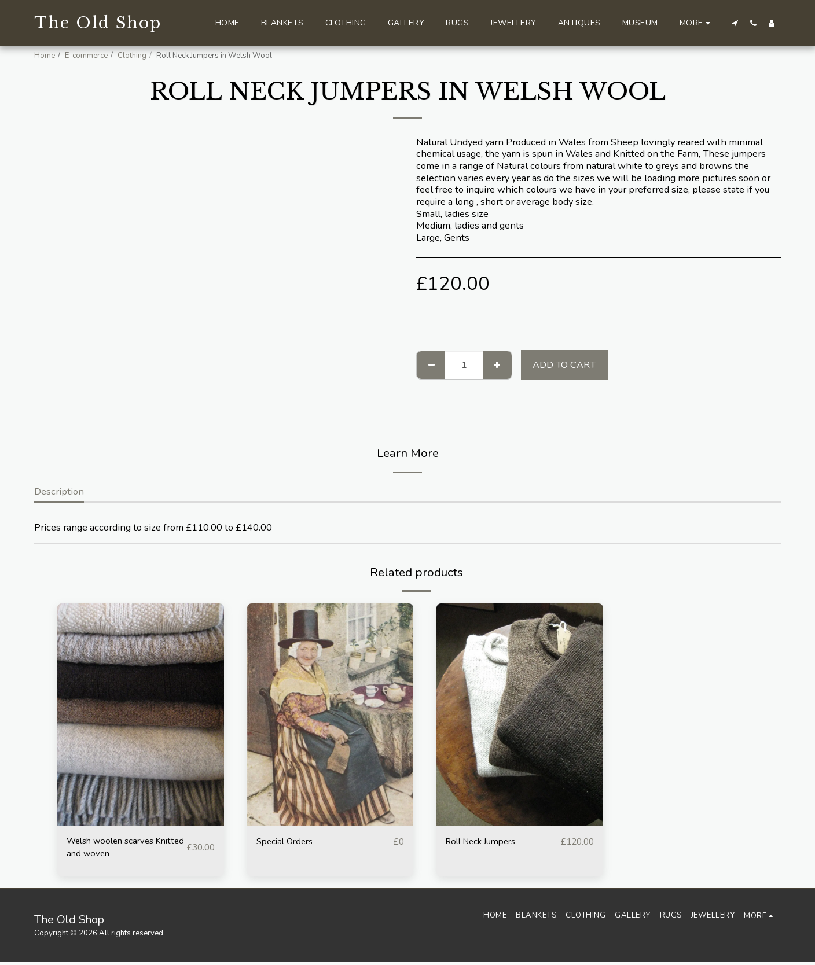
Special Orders (287, 841)
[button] (734, 23)
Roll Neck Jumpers (486, 841)
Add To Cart (564, 364)
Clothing (132, 55)
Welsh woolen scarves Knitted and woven (115, 849)
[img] (140, 714)
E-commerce (86, 55)
